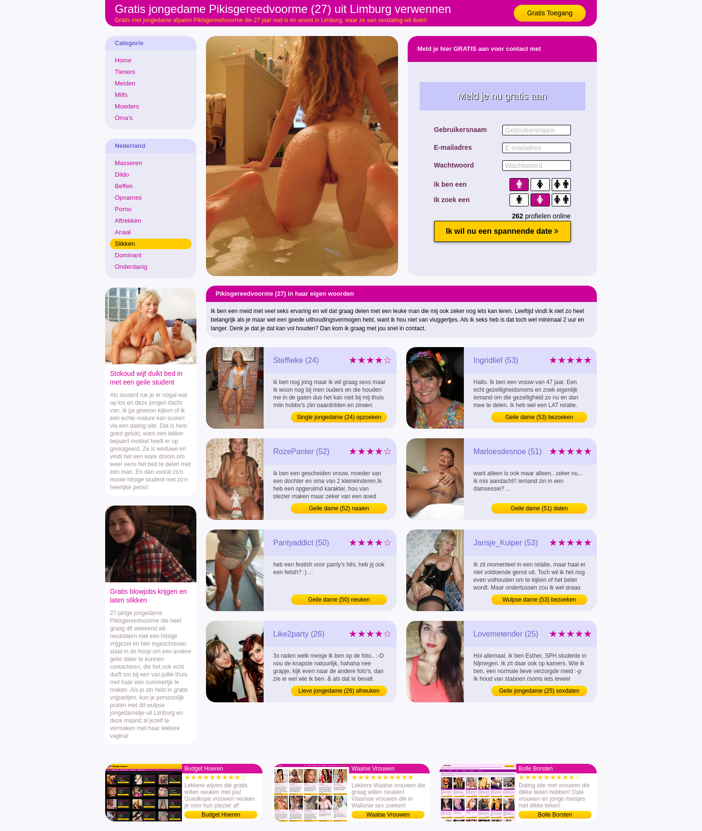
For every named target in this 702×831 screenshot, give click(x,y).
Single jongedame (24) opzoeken (339, 417)
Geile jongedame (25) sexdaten (539, 690)
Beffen (124, 186)
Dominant (128, 255)
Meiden (125, 83)
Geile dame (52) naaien (339, 508)
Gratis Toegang (550, 13)
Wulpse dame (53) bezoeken (539, 599)
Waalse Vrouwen (388, 814)
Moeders (127, 106)
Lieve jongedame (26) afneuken (339, 690)
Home (123, 60)
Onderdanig (131, 266)
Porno (123, 209)
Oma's (124, 117)
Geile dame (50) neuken (339, 599)
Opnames (128, 197)
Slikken (125, 243)
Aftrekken (128, 220)
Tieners (125, 71)
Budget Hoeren (221, 814)
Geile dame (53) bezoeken (539, 417)
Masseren (128, 163)
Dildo (122, 174)
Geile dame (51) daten (539, 508)
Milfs (121, 94)
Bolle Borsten (555, 814)
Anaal (123, 232)
